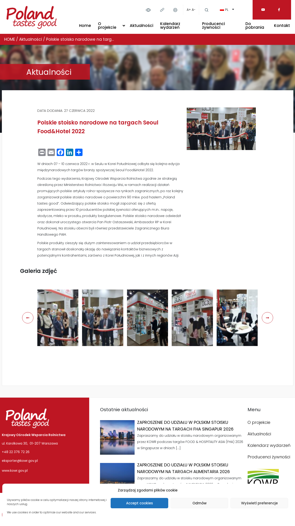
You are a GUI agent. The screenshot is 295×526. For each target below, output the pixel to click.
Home (85, 25)
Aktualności (141, 25)
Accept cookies (139, 503)
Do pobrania (254, 25)
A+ (189, 9)
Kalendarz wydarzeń (170, 25)
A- (193, 9)
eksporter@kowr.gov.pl (20, 460)
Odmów (199, 503)
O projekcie (107, 25)
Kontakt (282, 25)
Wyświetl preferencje (259, 503)
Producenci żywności (213, 25)
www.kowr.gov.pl (15, 470)
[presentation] (27, 317)
